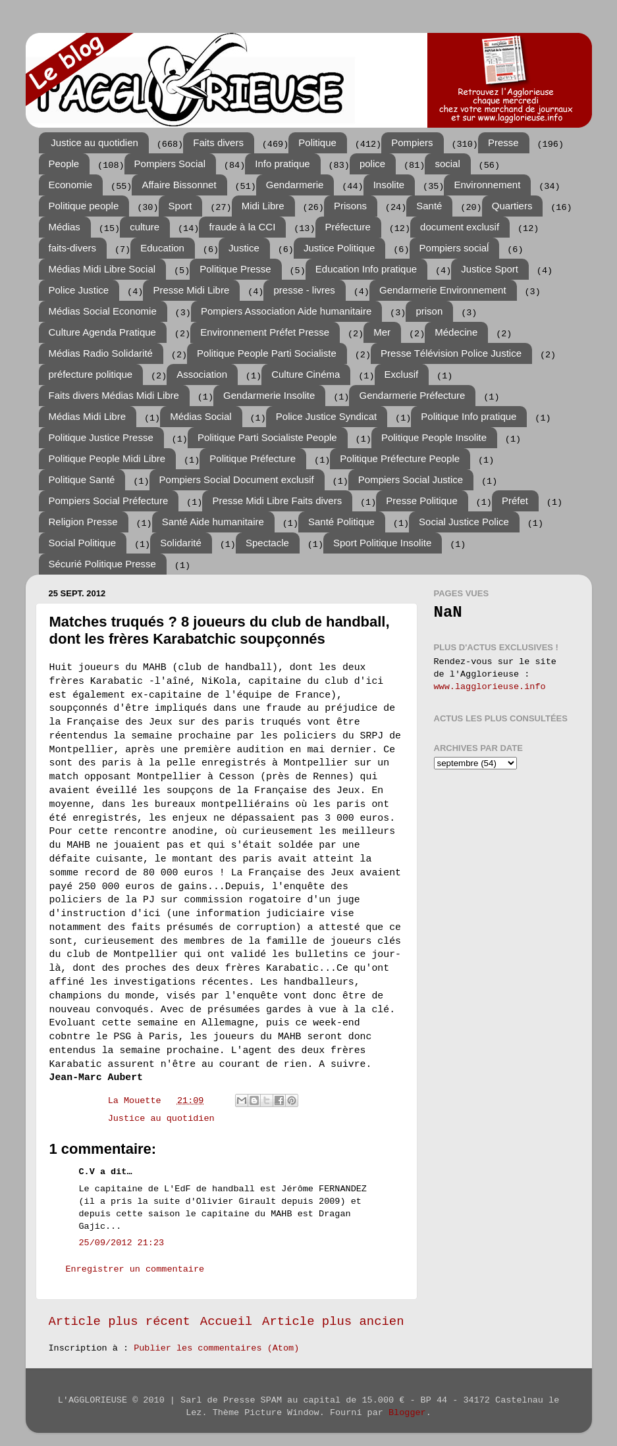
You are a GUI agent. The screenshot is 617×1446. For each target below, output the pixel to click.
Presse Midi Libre (191, 290)
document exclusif (459, 226)
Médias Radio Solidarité (101, 353)
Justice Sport (489, 268)
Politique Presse (235, 268)
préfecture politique (91, 374)
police (372, 163)
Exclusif (402, 374)
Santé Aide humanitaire (213, 521)
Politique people (84, 205)
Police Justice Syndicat (326, 416)
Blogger (407, 1413)
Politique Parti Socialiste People (267, 437)
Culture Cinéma (305, 374)
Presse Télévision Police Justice (451, 353)
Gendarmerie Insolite (269, 395)
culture (144, 226)
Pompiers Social (169, 163)
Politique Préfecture (252, 458)
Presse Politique (421, 500)
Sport (180, 205)
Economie (71, 184)
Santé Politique (341, 521)
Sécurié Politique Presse (102, 563)
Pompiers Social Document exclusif (236, 479)
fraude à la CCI (242, 226)
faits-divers (73, 247)
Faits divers (218, 142)
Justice (243, 247)
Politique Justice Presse (101, 437)
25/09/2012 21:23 (122, 1243)
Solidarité (180, 542)
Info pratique (282, 163)
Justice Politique (339, 247)
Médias (64, 226)
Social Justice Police (464, 521)
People (64, 163)
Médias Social (200, 416)
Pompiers (412, 142)
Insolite (389, 184)
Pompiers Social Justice (410, 479)
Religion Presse (83, 521)
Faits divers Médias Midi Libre (114, 395)
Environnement (487, 184)
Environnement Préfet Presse (264, 332)
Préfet (515, 500)
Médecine (456, 332)
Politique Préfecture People (400, 458)
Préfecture (348, 226)
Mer (381, 332)
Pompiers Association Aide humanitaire (286, 311)
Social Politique (83, 542)
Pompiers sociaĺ (454, 247)
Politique (317, 142)
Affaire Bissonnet (179, 184)
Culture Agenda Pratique (102, 332)
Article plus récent (119, 1321)
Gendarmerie (295, 184)
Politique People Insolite (434, 437)
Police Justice (79, 290)
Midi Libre (263, 205)
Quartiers (512, 205)
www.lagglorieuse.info (490, 687)
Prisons (350, 205)
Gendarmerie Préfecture (412, 395)
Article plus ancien (333, 1321)
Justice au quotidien (94, 142)
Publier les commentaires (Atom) (216, 1348)
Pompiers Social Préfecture (109, 500)
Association (201, 374)
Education (162, 247)
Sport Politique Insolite (382, 542)
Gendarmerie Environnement (442, 290)
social (447, 163)
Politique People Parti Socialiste (266, 353)
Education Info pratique (366, 268)
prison (429, 311)
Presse (503, 142)
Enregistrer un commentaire (135, 1269)
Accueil (226, 1321)
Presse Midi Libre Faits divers (277, 500)
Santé (429, 205)
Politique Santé (82, 479)
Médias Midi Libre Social (102, 268)
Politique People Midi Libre (107, 458)
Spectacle (267, 542)
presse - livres (304, 290)
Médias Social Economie (103, 311)
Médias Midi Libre (87, 416)
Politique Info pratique (468, 416)
